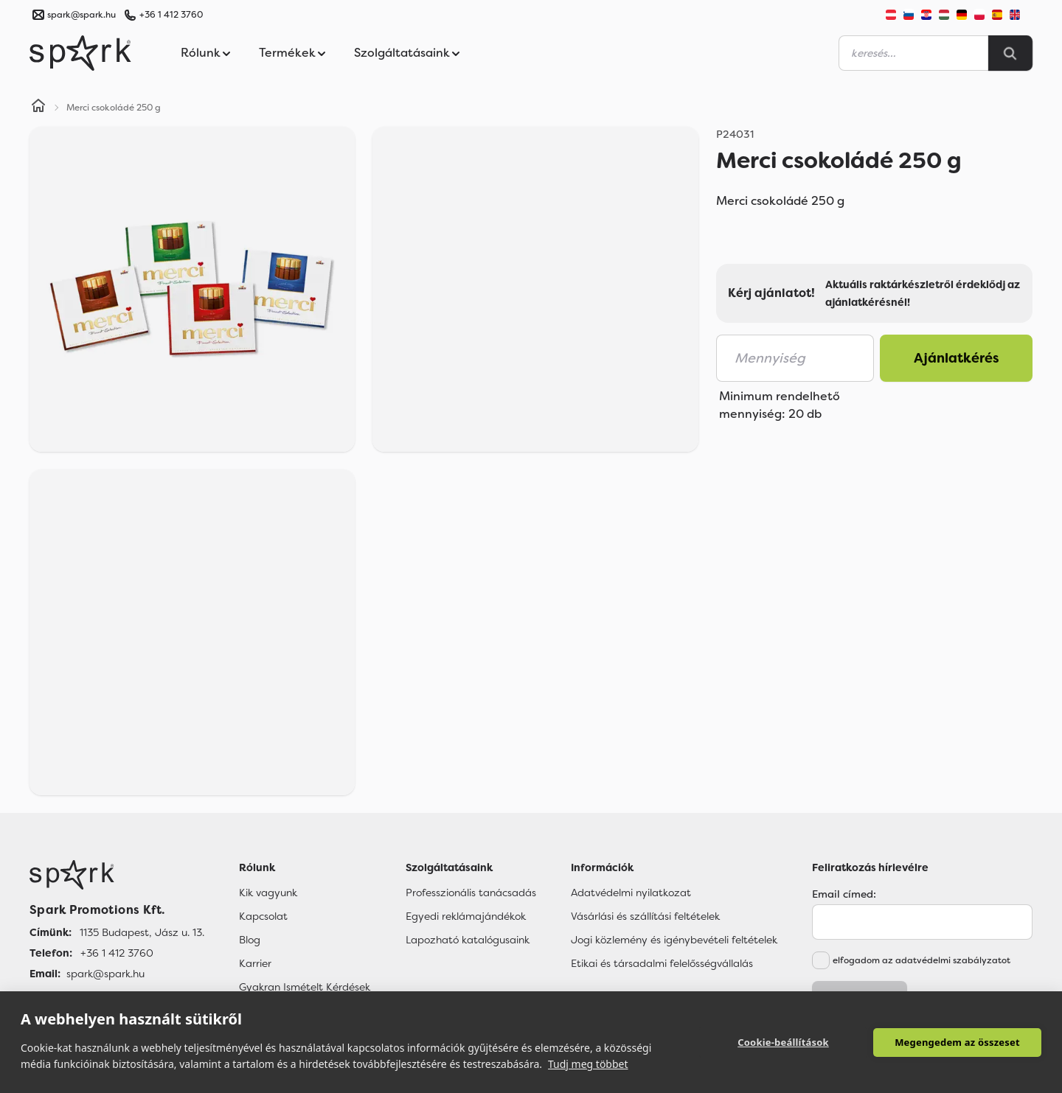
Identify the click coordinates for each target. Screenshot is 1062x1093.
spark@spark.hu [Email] (105, 973)
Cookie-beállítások (783, 1042)
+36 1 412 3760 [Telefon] (116, 953)
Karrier (255, 963)
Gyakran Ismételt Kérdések (304, 987)
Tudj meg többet (588, 1064)
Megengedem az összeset (957, 1042)
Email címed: (844, 894)
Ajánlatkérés (956, 358)
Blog (249, 939)
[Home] (38, 107)
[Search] (1010, 53)
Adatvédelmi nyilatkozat (631, 892)
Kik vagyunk (268, 892)
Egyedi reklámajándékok (466, 916)
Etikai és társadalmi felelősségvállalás (662, 963)
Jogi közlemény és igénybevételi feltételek (674, 939)
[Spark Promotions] (80, 53)
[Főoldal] (117, 875)
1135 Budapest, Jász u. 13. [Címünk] (142, 932)
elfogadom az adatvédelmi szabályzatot (921, 960)
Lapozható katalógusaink (468, 939)
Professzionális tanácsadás (471, 892)
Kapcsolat (263, 916)
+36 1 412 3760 (171, 15)
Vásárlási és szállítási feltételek (645, 916)
